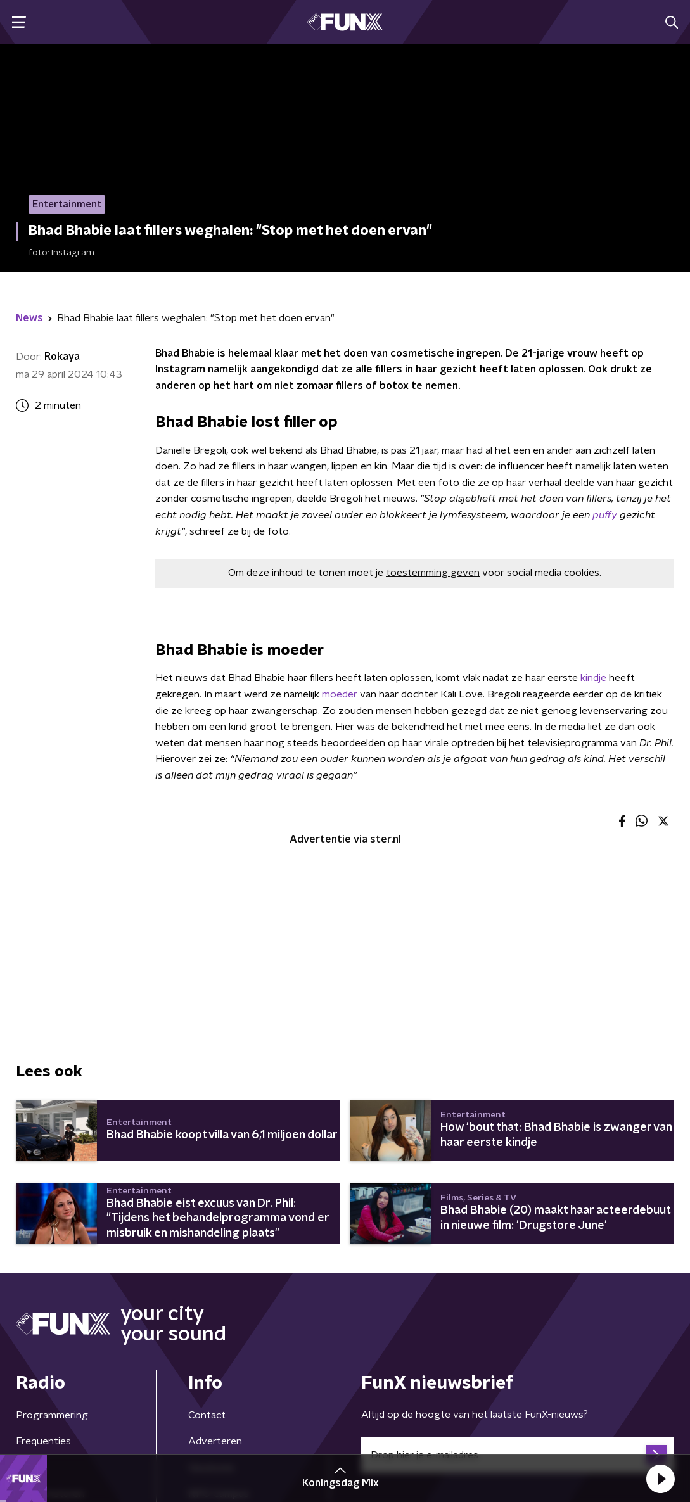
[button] (660, 1478)
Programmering (52, 1415)
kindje (594, 678)
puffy (606, 515)
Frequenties (43, 1441)
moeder (339, 694)
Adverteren (215, 1441)
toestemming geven (433, 573)
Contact (207, 1415)
